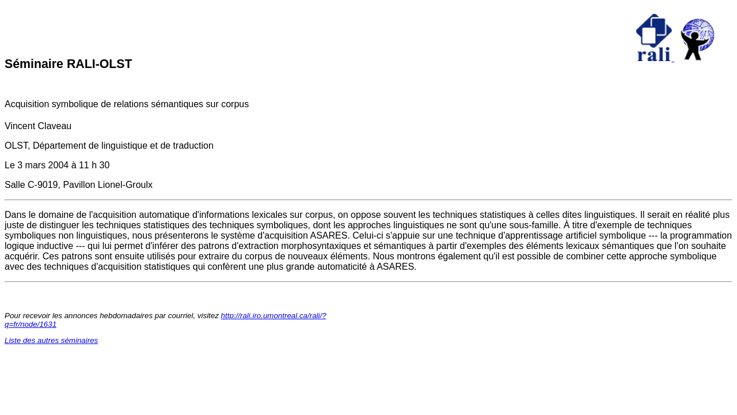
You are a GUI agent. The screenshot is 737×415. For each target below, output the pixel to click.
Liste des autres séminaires (51, 340)
